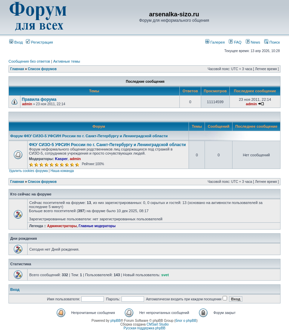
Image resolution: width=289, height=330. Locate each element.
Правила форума (39, 99)
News (251, 42)
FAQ (235, 42)
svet (165, 275)
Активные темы (66, 61)
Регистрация (39, 42)
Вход (16, 42)
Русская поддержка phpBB (144, 328)
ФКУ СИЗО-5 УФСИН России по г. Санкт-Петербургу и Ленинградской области (107, 144)
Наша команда (62, 171)
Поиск (272, 42)
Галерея (215, 42)
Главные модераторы (97, 226)
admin (27, 104)
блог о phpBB (185, 321)
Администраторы (62, 226)
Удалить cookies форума (28, 171)
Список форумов (42, 69)
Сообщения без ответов (29, 61)
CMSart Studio (158, 324)
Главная (17, 69)
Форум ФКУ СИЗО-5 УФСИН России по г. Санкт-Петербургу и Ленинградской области (88, 136)
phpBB (115, 321)
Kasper (61, 159)
